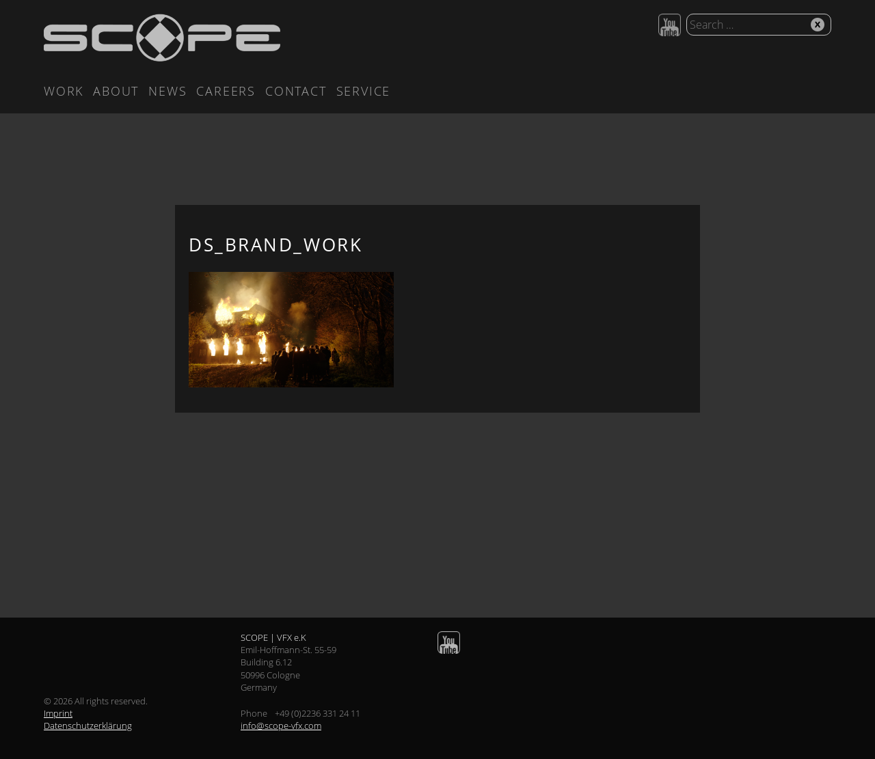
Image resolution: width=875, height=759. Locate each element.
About (116, 91)
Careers (226, 91)
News (167, 91)
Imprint (58, 713)
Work (63, 91)
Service (363, 91)
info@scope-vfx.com (281, 725)
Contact (296, 91)
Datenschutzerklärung (88, 725)
